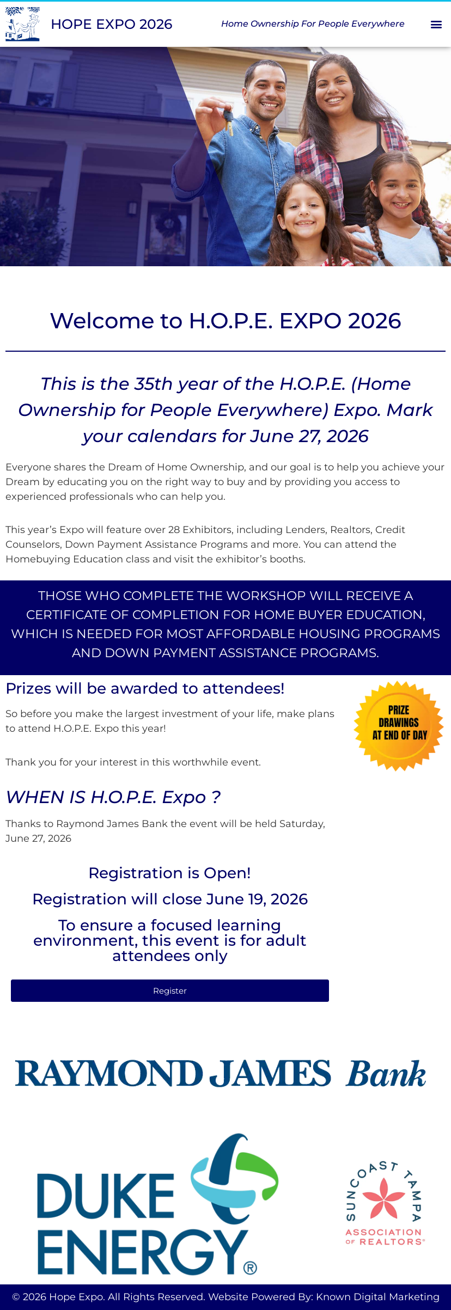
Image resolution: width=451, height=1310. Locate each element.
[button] (437, 24)
